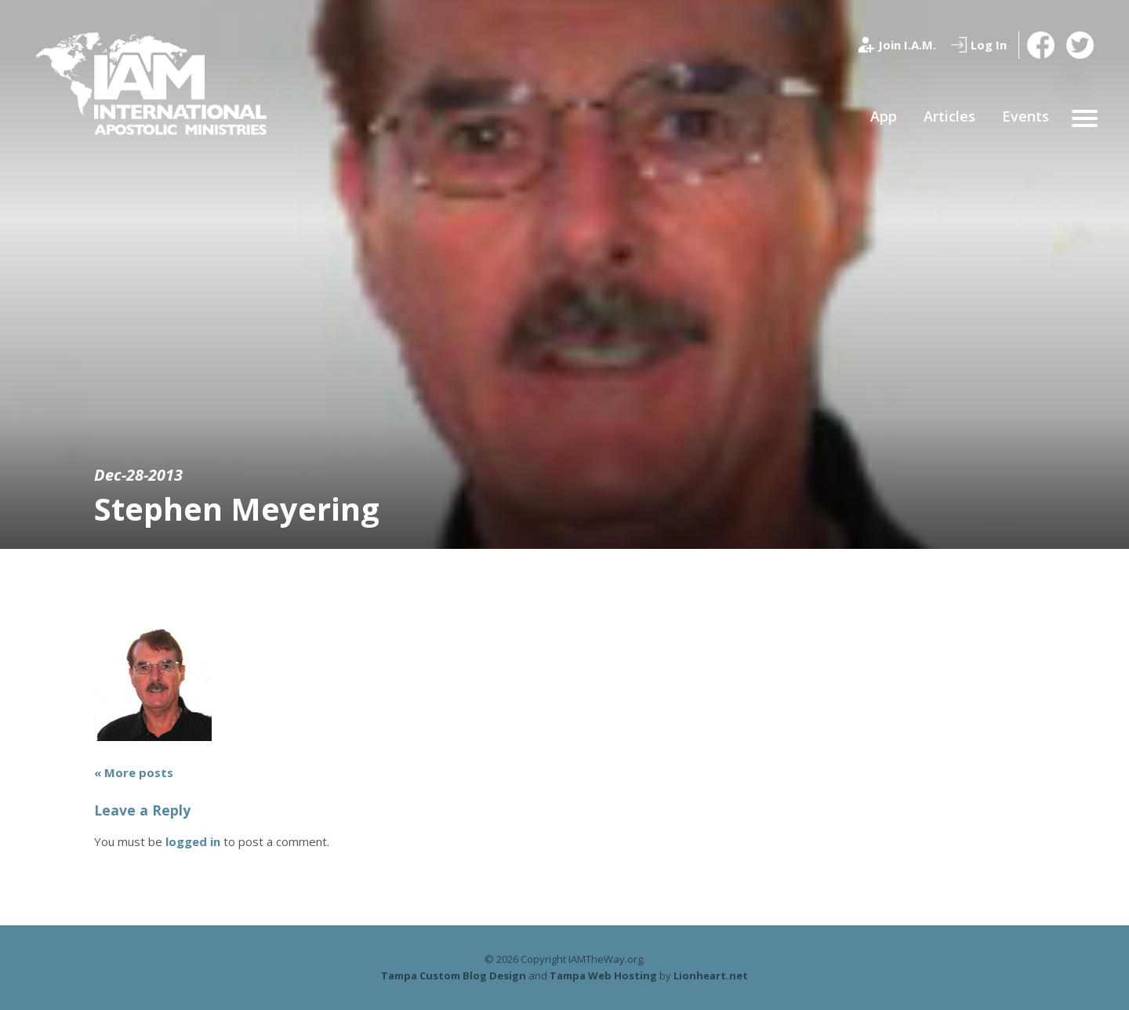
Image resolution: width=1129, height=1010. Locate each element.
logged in (192, 841)
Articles (949, 116)
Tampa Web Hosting (603, 975)
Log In (989, 45)
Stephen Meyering (236, 508)
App (883, 116)
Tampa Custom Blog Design (453, 975)
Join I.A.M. (907, 45)
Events (1025, 116)
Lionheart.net (710, 975)
